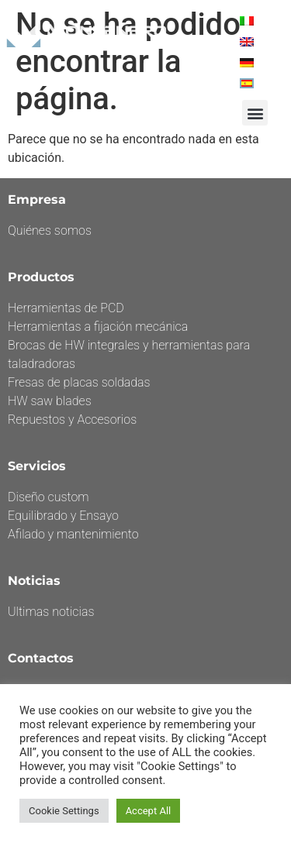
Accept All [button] (148, 811)
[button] (255, 113)
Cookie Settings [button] (64, 811)
